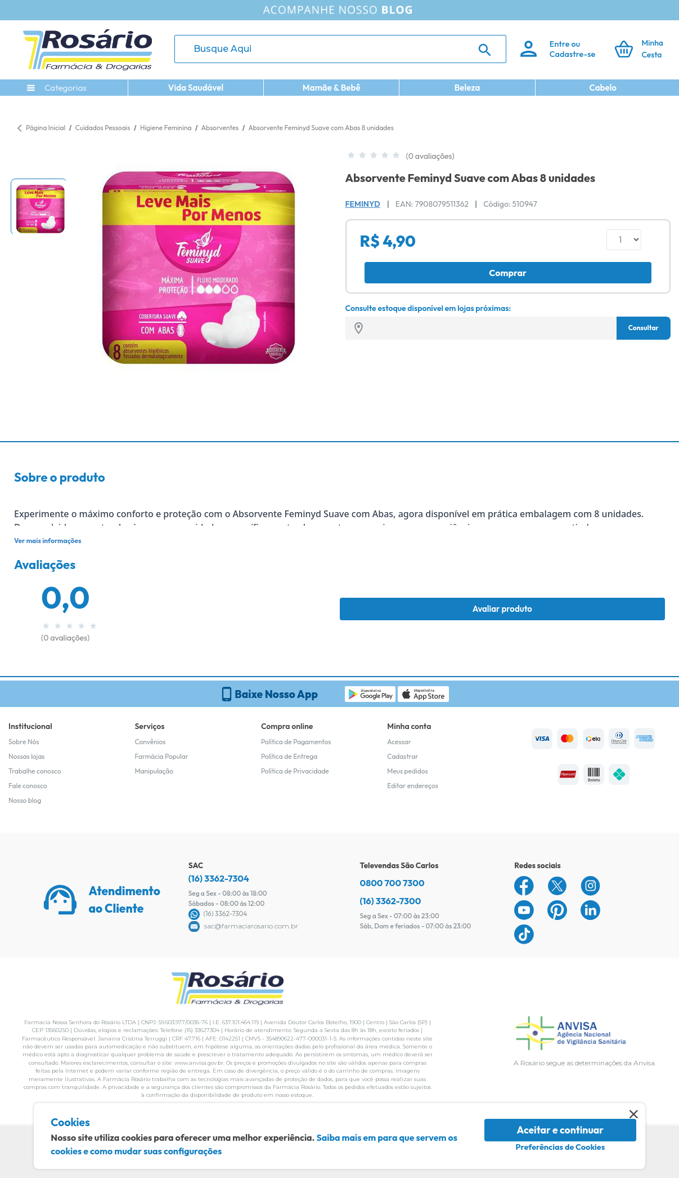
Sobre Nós (23, 741)
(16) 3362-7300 (390, 900)
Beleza (467, 87)
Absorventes (220, 127)
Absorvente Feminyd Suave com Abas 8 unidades (320, 127)
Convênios (149, 741)
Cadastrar (402, 756)
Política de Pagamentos (296, 741)
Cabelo (603, 87)
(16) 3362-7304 (218, 878)
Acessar (399, 741)
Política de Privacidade (295, 771)
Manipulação (153, 771)
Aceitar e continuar (560, 1129)
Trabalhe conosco (34, 771)
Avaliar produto (502, 608)
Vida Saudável (196, 87)
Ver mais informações (47, 540)
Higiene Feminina (166, 127)
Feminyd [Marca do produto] (362, 204)
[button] (39, 207)
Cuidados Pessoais (103, 127)
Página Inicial (45, 127)
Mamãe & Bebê (332, 87)
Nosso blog (24, 800)
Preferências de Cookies (560, 1147)
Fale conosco (27, 785)
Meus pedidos (407, 771)
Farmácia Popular (161, 756)
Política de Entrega (289, 756)
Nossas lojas (26, 756)
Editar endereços (412, 785)
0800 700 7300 (392, 882)
